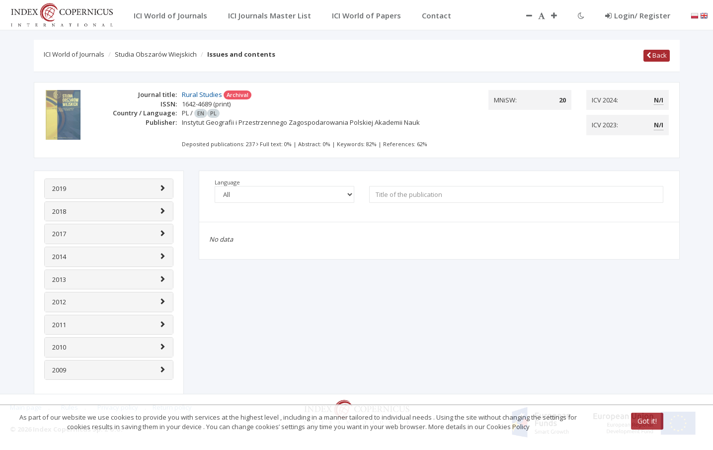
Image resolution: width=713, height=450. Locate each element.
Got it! (647, 421)
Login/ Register (637, 15)
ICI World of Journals (74, 54)
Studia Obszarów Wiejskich (156, 54)
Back (656, 55)
